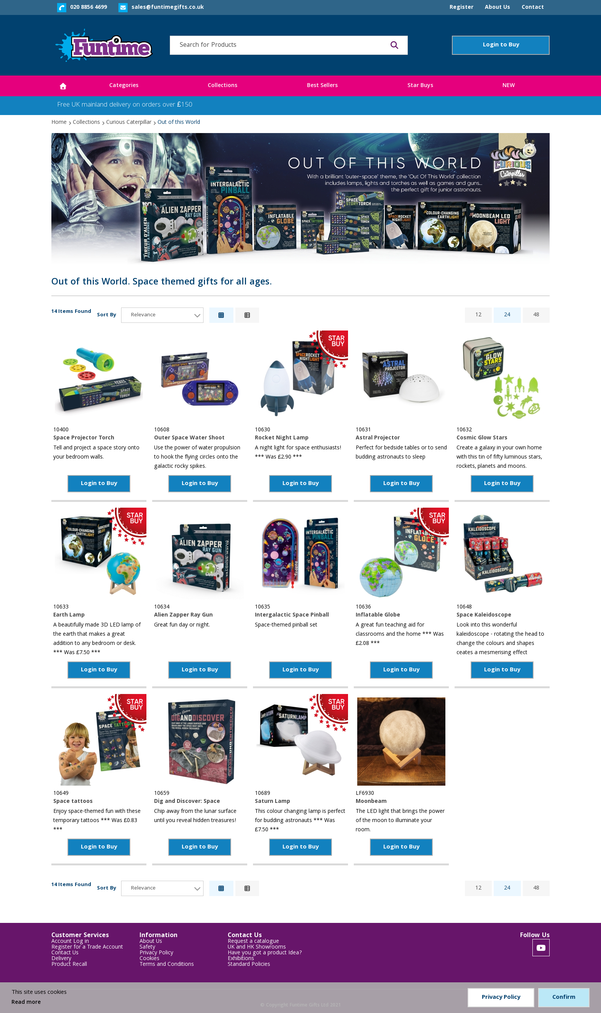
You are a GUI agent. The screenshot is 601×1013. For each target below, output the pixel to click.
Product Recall (69, 965)
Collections (86, 122)
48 (536, 315)
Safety (147, 948)
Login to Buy (501, 45)
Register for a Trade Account (87, 948)
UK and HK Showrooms (257, 948)
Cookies (149, 959)
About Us (151, 942)
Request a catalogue (253, 942)
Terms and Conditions (167, 965)
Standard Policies (249, 965)
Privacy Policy (156, 953)
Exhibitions (241, 959)
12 (478, 315)
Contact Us (65, 953)
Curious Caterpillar (128, 122)
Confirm (563, 998)
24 (507, 315)
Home (59, 122)
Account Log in (70, 942)
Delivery (61, 959)
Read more (26, 1002)
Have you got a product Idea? (265, 953)
